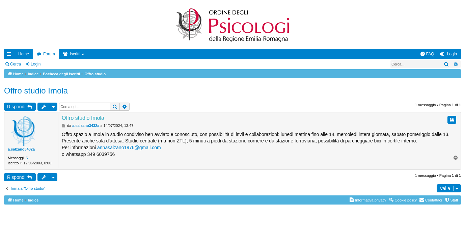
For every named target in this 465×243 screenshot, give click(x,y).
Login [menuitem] (452, 54)
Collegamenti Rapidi (10, 55)
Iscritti (75, 54)
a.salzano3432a (21, 149)
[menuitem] (427, 54)
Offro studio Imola (36, 90)
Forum (49, 54)
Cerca (15, 64)
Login (35, 64)
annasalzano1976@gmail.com (129, 147)
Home (23, 54)
